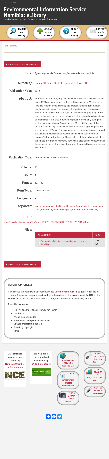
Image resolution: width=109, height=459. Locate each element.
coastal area (97, 206)
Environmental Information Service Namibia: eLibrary (45, 12)
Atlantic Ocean (58, 206)
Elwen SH (82, 83)
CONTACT (101, 29)
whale (87, 206)
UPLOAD (48, 32)
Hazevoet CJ (70, 83)
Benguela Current (74, 206)
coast (37, 209)
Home (6, 46)
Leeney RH (40, 83)
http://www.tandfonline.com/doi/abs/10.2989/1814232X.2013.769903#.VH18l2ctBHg (46, 222)
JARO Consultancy (41, 364)
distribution (46, 209)
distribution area (80, 209)
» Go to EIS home (10, 3)
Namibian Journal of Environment (98, 391)
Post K (50, 83)
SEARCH (22, 32)
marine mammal (42, 206)
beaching (93, 209)
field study (58, 209)
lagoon (68, 209)
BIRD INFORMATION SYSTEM (68, 379)
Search (13, 46)
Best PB (58, 83)
